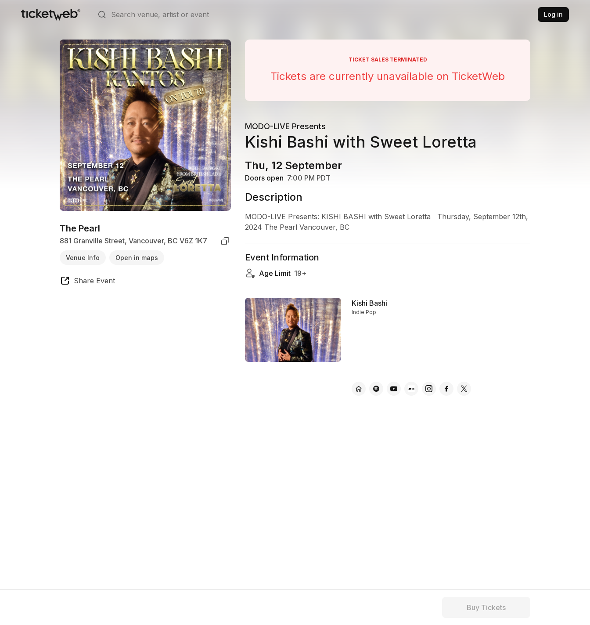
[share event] (87, 282)
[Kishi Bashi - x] (464, 389)
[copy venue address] (225, 241)
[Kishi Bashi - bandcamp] (411, 389)
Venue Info (83, 257)
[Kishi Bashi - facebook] (446, 389)
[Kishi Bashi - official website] (359, 389)
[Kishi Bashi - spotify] (376, 389)
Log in (553, 14)
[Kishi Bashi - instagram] (429, 389)
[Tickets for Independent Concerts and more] (50, 14)
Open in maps (136, 257)
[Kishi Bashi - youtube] (394, 389)
